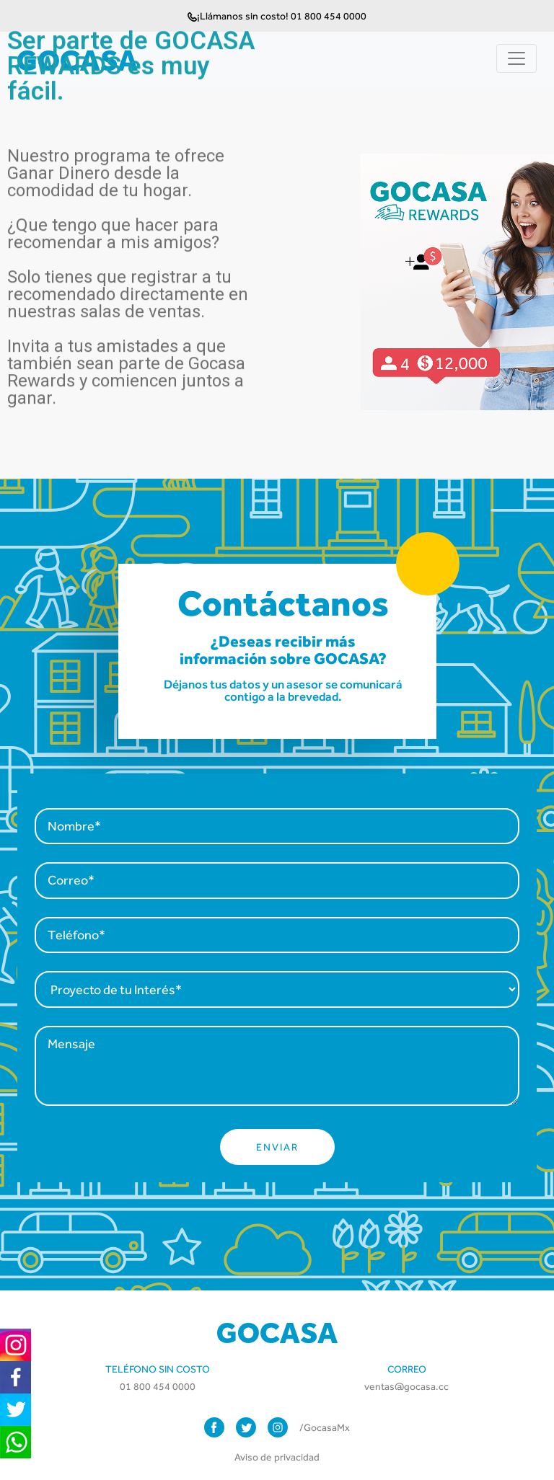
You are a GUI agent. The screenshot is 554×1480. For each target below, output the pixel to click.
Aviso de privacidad (277, 1457)
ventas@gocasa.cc (406, 1386)
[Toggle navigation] (516, 58)
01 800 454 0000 (157, 1386)
